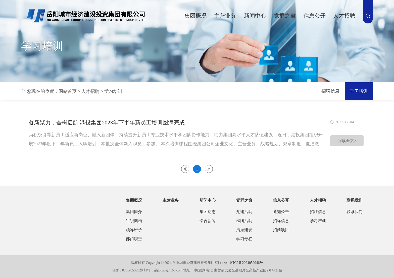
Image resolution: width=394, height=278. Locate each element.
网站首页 (68, 91)
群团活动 (244, 221)
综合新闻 (208, 221)
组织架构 (134, 221)
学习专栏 (244, 239)
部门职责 (134, 239)
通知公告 (281, 212)
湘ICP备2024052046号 (246, 263)
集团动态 (208, 212)
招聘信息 (330, 91)
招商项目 (281, 230)
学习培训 (113, 91)
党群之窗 (285, 16)
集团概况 (195, 16)
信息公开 (315, 16)
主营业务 (225, 16)
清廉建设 (244, 230)
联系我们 (355, 200)
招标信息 (281, 221)
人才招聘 (344, 16)
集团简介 (134, 212)
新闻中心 (255, 16)
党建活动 (244, 212)
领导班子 (134, 230)
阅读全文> (347, 140)
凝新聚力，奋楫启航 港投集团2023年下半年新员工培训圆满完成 (107, 122)
